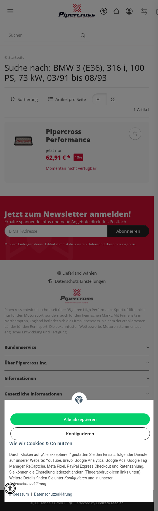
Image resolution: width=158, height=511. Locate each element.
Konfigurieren (80, 433)
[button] (10, 488)
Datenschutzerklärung (53, 494)
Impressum (19, 494)
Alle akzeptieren (80, 419)
